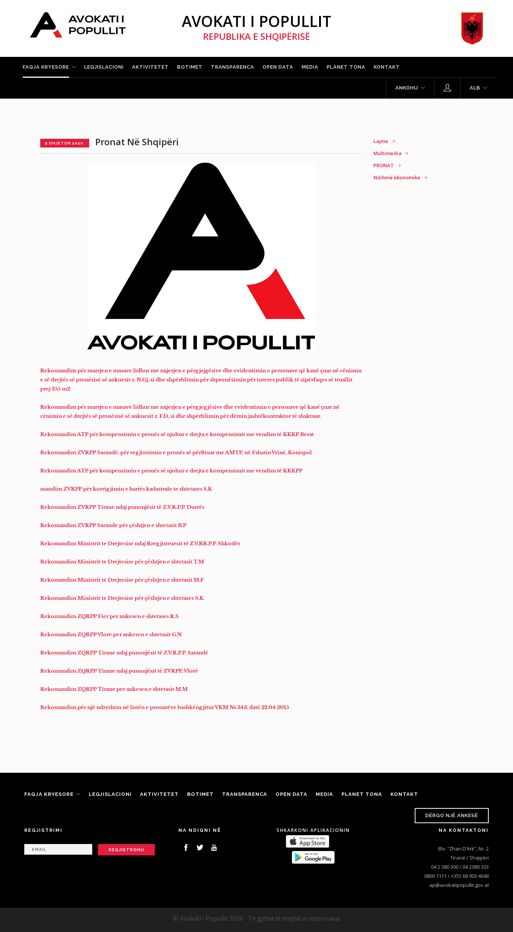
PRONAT (383, 165)
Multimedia (387, 153)
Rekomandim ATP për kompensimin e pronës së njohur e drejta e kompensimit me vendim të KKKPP (171, 471)
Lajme (380, 141)
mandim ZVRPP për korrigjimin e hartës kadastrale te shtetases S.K (126, 489)
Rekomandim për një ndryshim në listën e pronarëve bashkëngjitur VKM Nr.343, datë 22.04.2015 (164, 707)
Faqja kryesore (46, 67)
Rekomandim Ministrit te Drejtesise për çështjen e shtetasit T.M (122, 562)
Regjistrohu (126, 849)
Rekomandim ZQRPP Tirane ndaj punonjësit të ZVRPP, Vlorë (119, 671)
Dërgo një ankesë (451, 815)
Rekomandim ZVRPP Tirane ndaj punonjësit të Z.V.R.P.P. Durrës (122, 507)
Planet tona (346, 67)
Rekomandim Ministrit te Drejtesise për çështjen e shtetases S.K (122, 598)
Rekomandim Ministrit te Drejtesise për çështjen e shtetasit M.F (122, 580)
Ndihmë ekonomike (396, 177)
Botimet (190, 67)
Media (310, 67)
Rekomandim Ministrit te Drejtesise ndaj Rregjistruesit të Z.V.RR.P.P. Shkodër (140, 543)
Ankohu (406, 88)
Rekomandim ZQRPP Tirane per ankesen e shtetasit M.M (114, 689)
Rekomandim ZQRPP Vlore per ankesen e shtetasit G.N (111, 634)
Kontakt (387, 67)
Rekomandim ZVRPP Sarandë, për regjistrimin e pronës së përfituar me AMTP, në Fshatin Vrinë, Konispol (176, 452)
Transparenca (232, 67)
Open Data (278, 67)
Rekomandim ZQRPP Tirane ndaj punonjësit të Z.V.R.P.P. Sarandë (124, 653)
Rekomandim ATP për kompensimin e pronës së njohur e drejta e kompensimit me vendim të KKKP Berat (177, 434)
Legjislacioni (104, 67)
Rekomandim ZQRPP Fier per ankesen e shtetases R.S (109, 616)
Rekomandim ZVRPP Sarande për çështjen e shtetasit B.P (113, 525)
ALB (475, 88)
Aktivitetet (150, 67)
